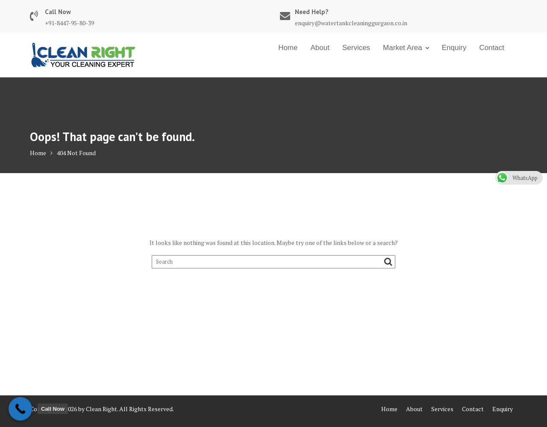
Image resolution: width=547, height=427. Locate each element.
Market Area (402, 48)
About (319, 48)
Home (287, 48)
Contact (491, 48)
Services (356, 48)
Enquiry (454, 48)
